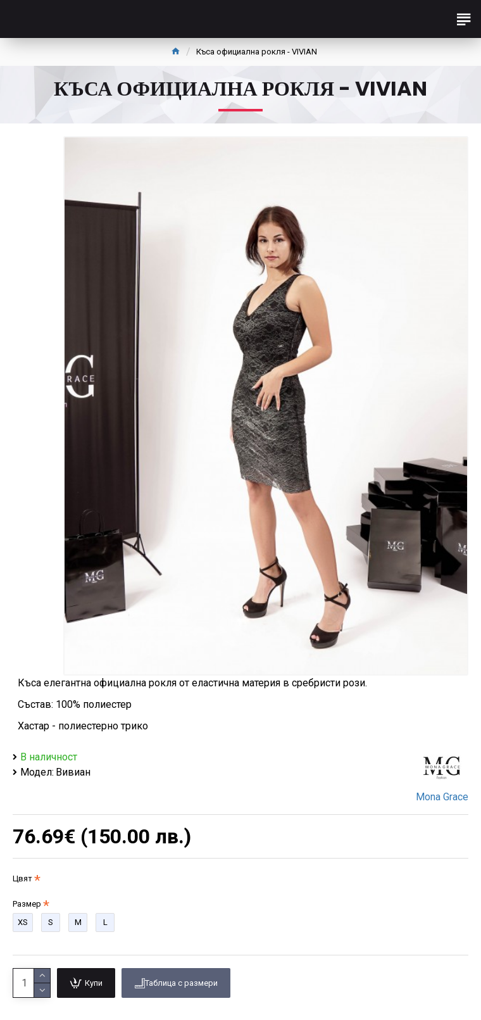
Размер (27, 904)
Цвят (22, 878)
